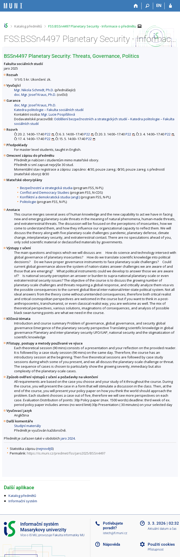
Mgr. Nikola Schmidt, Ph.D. (34, 90)
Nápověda (111, 544)
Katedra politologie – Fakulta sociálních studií (48, 109)
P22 (47, 134)
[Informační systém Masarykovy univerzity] (13, 6)
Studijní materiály (27, 425)
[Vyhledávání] (147, 6)
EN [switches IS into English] (159, 5)
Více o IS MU (28, 535)
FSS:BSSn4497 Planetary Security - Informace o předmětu (92, 26)
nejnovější (45, 448)
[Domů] (136, 6)
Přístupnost (156, 549)
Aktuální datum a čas (162, 529)
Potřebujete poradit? (113, 525)
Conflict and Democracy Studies (44, 192)
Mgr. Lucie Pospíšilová (58, 114)
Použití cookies (161, 544)
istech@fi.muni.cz (115, 533)
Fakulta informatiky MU (68, 535)
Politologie (28, 201)
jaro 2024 (68, 438)
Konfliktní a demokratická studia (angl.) (50, 197)
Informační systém (22, 501)
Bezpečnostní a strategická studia (46, 187)
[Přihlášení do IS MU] (170, 6)
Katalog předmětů (28, 26)
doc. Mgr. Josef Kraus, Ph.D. (35, 94)
